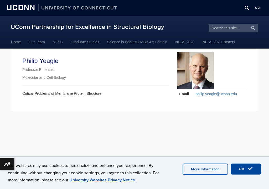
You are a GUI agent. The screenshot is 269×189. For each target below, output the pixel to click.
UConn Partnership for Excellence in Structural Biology (87, 27)
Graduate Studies (85, 42)
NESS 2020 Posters (218, 42)
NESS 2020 (184, 42)
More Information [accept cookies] (205, 169)
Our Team (37, 42)
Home (16, 42)
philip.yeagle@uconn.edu (216, 94)
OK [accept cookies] (246, 168)
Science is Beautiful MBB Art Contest (137, 42)
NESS (58, 42)
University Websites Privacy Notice (102, 180)
